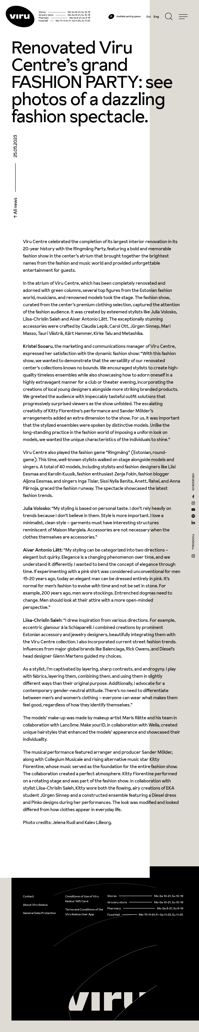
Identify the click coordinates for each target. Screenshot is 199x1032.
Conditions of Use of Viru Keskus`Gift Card (82, 898)
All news (15, 206)
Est (148, 16)
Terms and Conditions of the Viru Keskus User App (84, 911)
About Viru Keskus (35, 905)
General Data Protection (39, 913)
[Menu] (183, 16)
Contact (28, 896)
